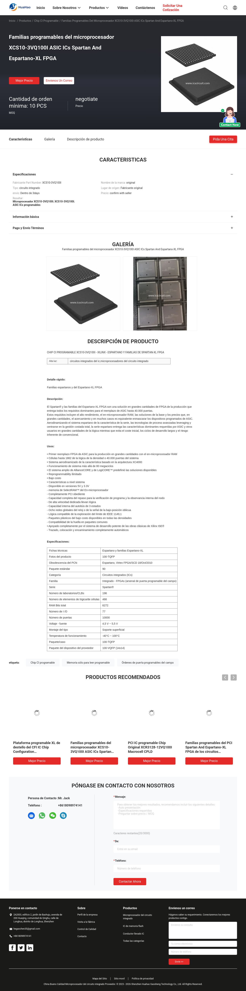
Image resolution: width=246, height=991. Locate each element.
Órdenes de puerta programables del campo (148, 662)
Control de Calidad (86, 929)
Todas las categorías (133, 941)
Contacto (82, 936)
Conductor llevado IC (133, 933)
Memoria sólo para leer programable (88, 662)
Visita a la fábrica (86, 922)
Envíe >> (179, 961)
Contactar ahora (130, 881)
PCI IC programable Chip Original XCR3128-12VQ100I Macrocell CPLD (150, 747)
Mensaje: (120, 796)
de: (117, 841)
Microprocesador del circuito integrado (137, 917)
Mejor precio (24, 80)
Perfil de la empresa (87, 914)
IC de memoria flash (133, 926)
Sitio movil (119, 978)
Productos (25, 20)
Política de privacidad (142, 978)
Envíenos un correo (59, 80)
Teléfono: (120, 860)
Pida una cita (223, 139)
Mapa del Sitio (100, 978)
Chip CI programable (46, 20)
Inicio (12, 20)
